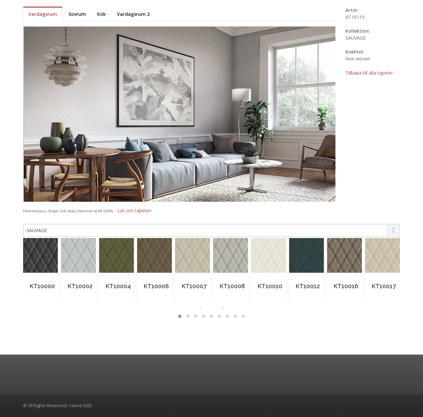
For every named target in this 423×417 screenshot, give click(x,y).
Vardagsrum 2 (133, 14)
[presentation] (200, 307)
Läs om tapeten (134, 210)
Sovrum (77, 14)
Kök (101, 14)
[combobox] (211, 230)
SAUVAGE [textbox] (36, 230)
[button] (180, 316)
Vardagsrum (42, 14)
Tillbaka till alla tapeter (369, 73)
